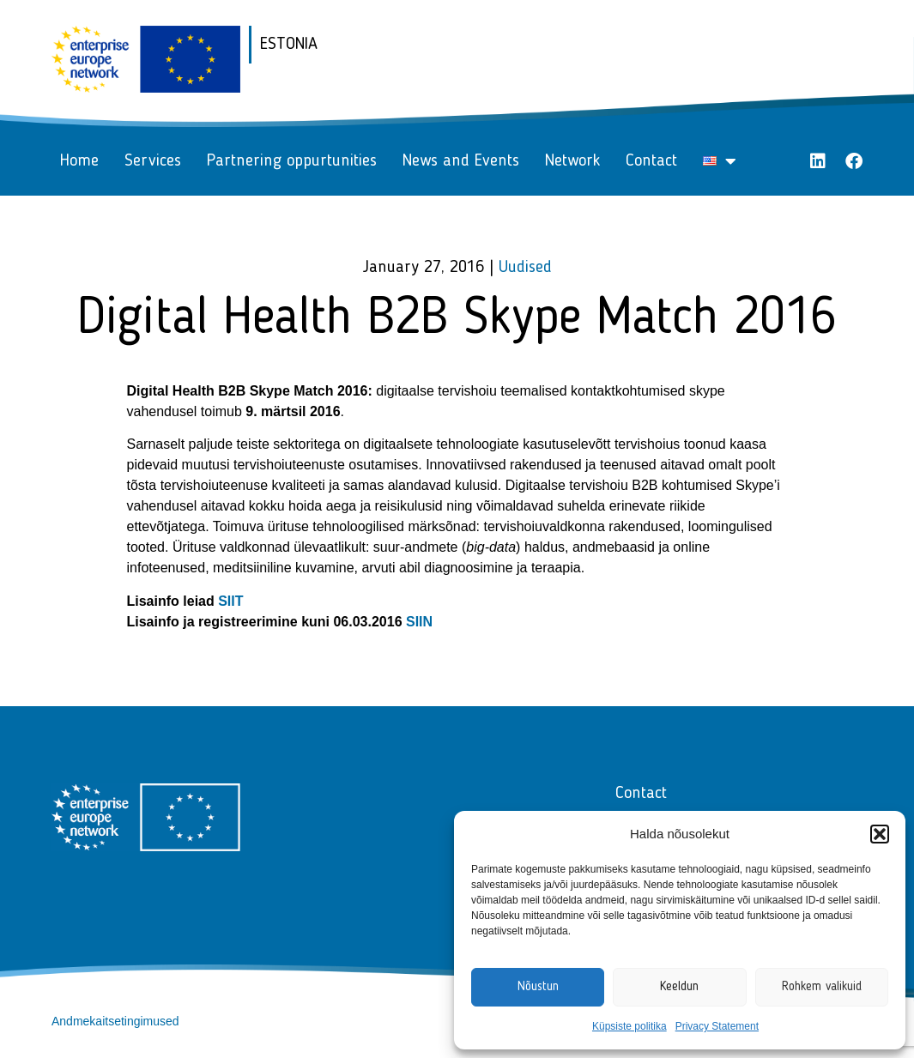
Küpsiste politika (629, 1026)
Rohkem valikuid (822, 987)
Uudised (525, 267)
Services (152, 161)
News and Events (461, 161)
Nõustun (538, 987)
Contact (651, 161)
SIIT (230, 601)
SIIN (419, 621)
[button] (879, 834)
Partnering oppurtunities (292, 161)
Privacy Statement (717, 1026)
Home (79, 161)
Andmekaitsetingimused (115, 1021)
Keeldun (679, 987)
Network (572, 161)
